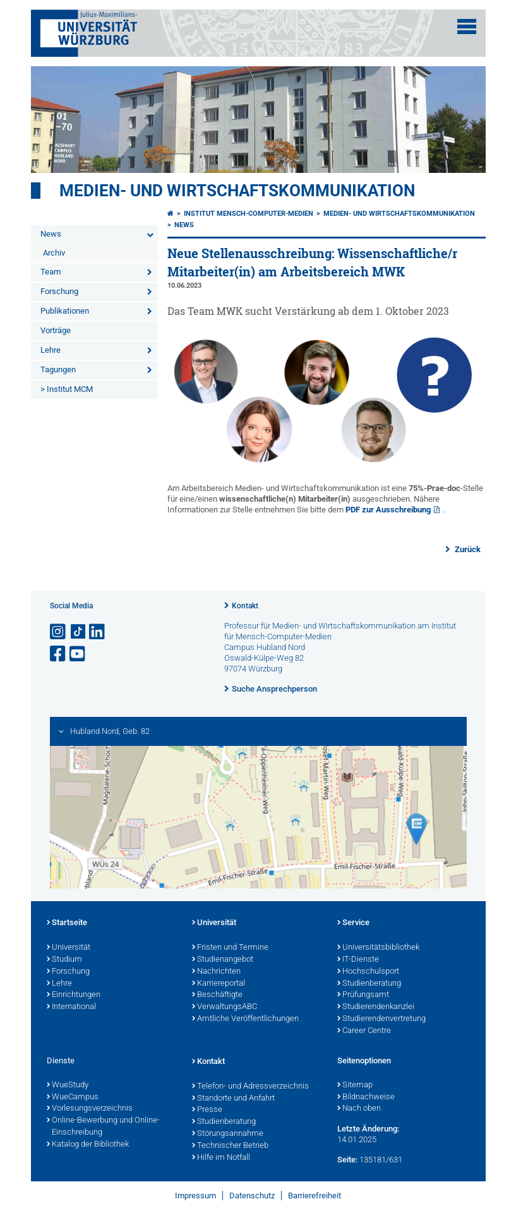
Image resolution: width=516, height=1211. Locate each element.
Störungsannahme (227, 1134)
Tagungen (58, 369)
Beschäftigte (217, 995)
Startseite (67, 923)
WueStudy (67, 1085)
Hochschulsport (368, 972)
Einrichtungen (73, 995)
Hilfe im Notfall (221, 1158)
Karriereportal (218, 983)
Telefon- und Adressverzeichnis (250, 1086)
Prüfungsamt (363, 995)
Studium (64, 960)
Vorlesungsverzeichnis (90, 1108)
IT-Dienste (358, 960)
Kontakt (245, 605)
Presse (207, 1110)
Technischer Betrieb (230, 1146)
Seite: (347, 1159)
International (71, 1007)
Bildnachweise (366, 1097)
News (50, 234)
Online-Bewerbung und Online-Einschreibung (103, 1126)
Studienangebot (222, 960)
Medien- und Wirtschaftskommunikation (237, 190)
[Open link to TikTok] (78, 632)
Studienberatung (369, 983)
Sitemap (355, 1085)
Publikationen (64, 311)
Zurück (467, 549)
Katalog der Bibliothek (88, 1144)
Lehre (50, 350)
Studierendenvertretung (381, 1019)
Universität (68, 948)
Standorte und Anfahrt (233, 1098)
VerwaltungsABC (224, 1007)
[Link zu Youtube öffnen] (78, 654)
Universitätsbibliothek (378, 948)
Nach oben (359, 1108)
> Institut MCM (66, 389)
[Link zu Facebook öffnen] (59, 654)
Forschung (59, 291)
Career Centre (364, 1031)
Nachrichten (216, 972)
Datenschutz (252, 1195)
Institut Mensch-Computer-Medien (248, 214)
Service (353, 923)
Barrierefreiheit (314, 1195)
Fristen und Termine (230, 948)
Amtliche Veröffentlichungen (245, 1019)
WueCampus (73, 1097)
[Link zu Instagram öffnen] (59, 632)
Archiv (54, 252)
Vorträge (55, 330)
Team (50, 271)
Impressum (195, 1195)
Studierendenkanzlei (375, 1007)
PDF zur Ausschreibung (388, 509)
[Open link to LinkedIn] (98, 632)
